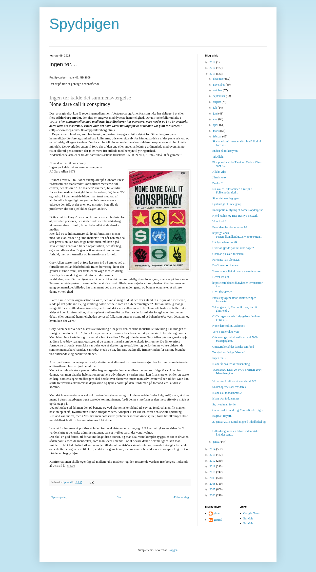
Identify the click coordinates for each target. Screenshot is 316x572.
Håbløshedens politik (224, 242)
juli (215, 107)
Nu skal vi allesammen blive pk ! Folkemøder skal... (232, 190)
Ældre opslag (181, 497)
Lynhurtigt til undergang (226, 204)
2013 (213, 455)
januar (217, 441)
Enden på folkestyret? (225, 151)
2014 (213, 449)
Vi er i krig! (219, 221)
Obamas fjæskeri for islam (228, 254)
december (219, 78)
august (217, 102)
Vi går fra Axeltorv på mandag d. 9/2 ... (235, 381)
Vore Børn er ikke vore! (226, 331)
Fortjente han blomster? (226, 259)
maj (215, 119)
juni (215, 113)
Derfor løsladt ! (221, 277)
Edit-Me (248, 518)
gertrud (218, 519)
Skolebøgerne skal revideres (229, 387)
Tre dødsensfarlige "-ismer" (228, 352)
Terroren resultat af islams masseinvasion (236, 271)
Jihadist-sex (219, 177)
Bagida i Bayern (222, 416)
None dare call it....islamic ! (228, 325)
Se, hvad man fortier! (224, 404)
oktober (218, 90)
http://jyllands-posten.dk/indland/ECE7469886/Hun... (237, 234)
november (219, 84)
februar (217, 136)
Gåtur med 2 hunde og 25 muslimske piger (237, 410)
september (219, 96)
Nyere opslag (58, 497)
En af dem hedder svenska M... (230, 227)
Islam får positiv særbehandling (231, 364)
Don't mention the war (225, 265)
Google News (251, 513)
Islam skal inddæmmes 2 (227, 393)
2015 (213, 74)
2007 (213, 489)
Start (120, 497)
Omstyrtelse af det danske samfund (233, 346)
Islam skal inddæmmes (225, 398)
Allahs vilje (219, 171)
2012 (213, 460)
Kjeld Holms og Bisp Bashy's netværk (234, 215)
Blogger (172, 550)
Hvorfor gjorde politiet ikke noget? (233, 248)
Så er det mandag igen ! (226, 198)
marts (216, 131)
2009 (213, 478)
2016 (213, 68)
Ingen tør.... (219, 358)
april (216, 125)
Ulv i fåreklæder (222, 292)
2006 (213, 495)
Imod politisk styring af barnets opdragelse (237, 210)
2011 (213, 466)
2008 (213, 483)
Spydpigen (84, 24)
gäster (217, 513)
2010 (213, 472)
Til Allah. (218, 156)
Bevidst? (217, 183)
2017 (213, 62)
